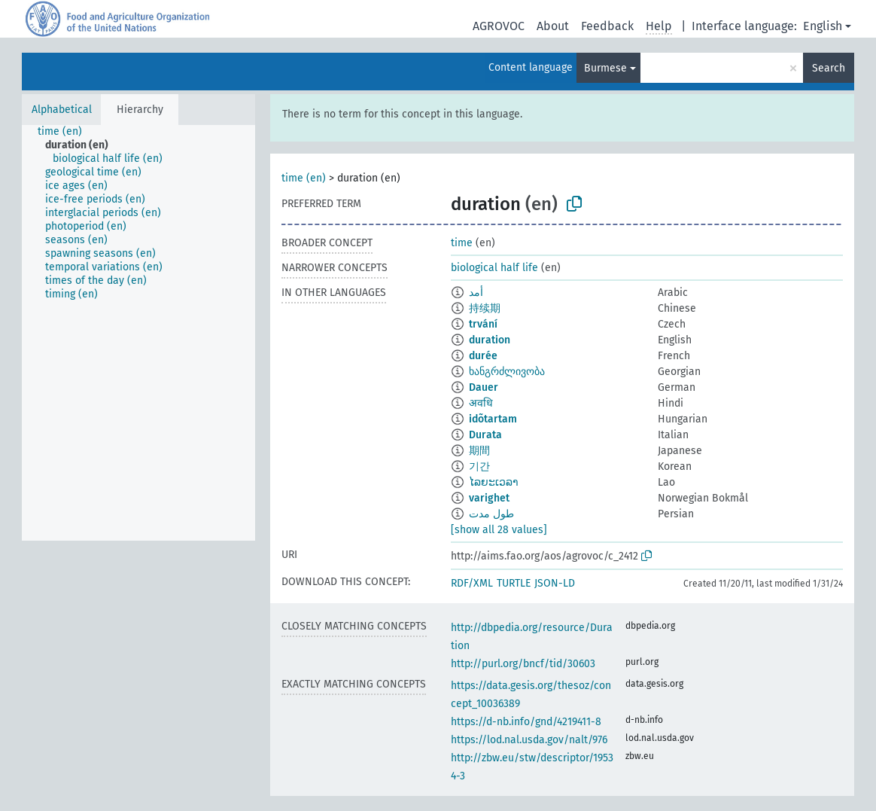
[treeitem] (66, 132)
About (553, 26)
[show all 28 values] (499, 529)
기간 (479, 466)
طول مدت (491, 514)
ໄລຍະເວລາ (494, 482)
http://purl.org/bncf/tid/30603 (523, 663)
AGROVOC (499, 26)
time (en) (303, 178)
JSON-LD (554, 583)
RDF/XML (472, 583)
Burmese (605, 68)
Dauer (483, 387)
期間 (479, 450)
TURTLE (514, 583)
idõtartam (493, 419)
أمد (476, 292)
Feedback (607, 26)
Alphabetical (62, 109)
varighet (489, 498)
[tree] (138, 333)
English (822, 26)
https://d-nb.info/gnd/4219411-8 (526, 721)
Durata (485, 434)
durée (483, 355)
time (462, 242)
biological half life (494, 267)
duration (489, 340)
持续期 (484, 308)
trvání (483, 324)
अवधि (481, 403)
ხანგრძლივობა (507, 371)
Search (828, 68)
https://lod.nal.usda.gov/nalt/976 (529, 739)
